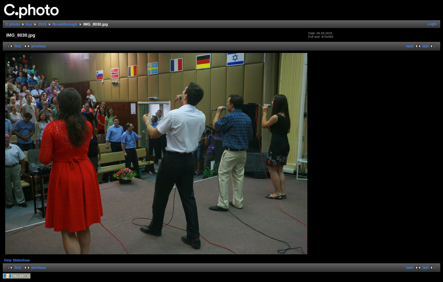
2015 (42, 24)
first (18, 46)
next (409, 46)
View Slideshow (17, 260)
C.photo (13, 24)
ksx (29, 24)
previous (38, 46)
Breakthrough (65, 24)
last (425, 46)
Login (432, 24)
